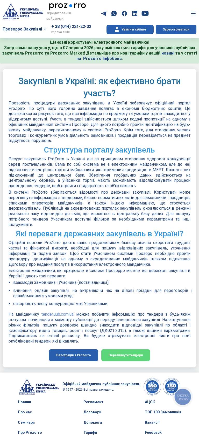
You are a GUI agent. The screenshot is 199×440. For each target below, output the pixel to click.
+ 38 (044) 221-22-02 (71, 26)
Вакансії (152, 422)
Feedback (153, 432)
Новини (24, 402)
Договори (92, 412)
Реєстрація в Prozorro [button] (73, 355)
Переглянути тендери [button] (126, 355)
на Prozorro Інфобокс (99, 58)
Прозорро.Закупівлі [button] (22, 29)
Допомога (92, 422)
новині (167, 53)
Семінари (26, 422)
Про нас (25, 412)
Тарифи (90, 432)
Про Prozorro (30, 432)
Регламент (93, 402)
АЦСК (150, 402)
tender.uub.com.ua (57, 314)
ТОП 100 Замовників (163, 412)
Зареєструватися (176, 29)
